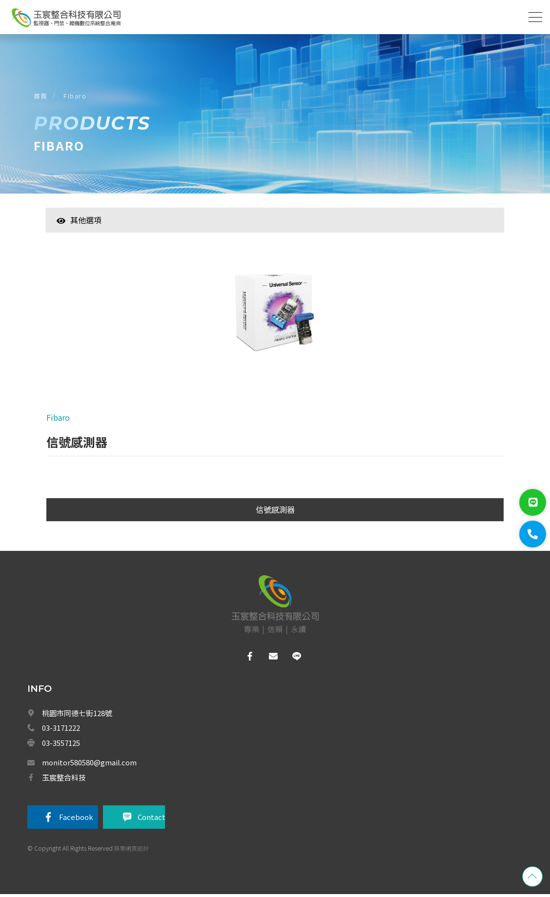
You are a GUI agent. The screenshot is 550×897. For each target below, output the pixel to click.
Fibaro (75, 96)
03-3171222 (61, 730)
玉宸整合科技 (64, 779)
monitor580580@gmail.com (89, 765)
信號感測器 (275, 512)
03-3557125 (61, 745)
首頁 (41, 96)
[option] (275, 316)
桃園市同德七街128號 (77, 715)
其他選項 (79, 221)
